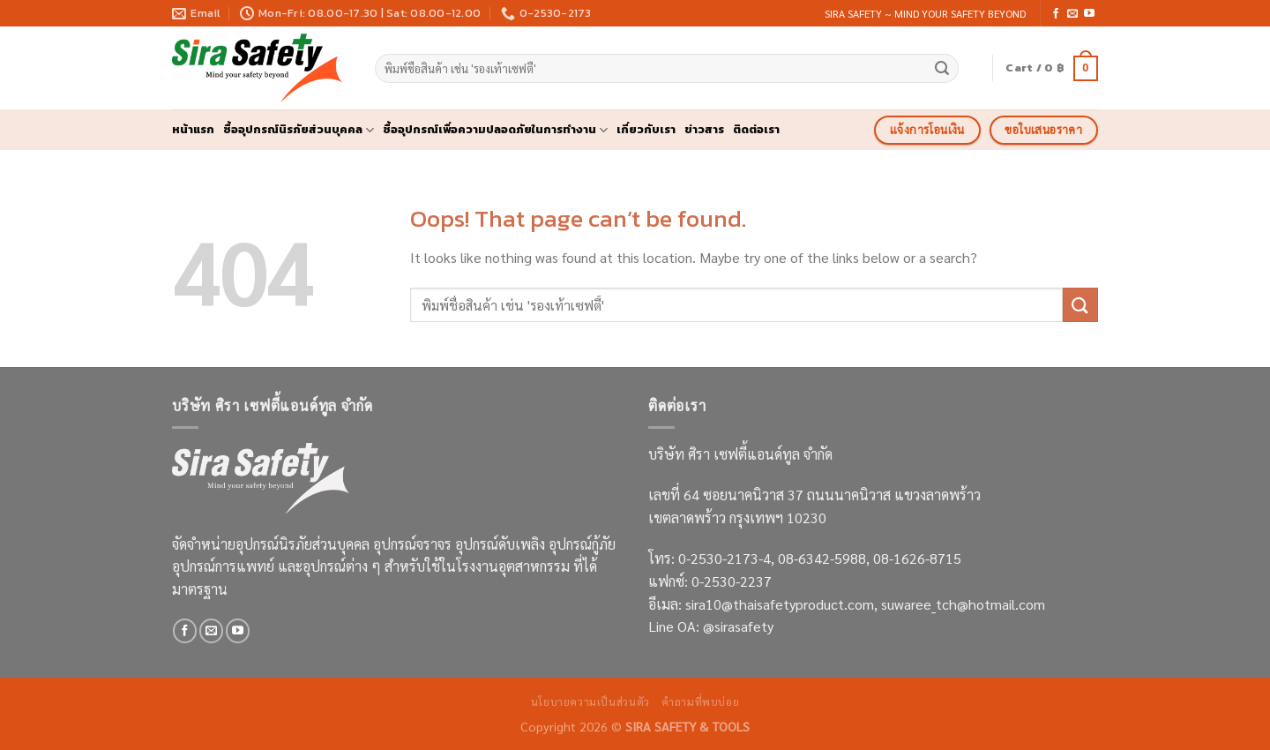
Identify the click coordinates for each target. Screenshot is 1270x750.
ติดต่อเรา (756, 129)
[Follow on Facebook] (1055, 14)
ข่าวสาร (704, 129)
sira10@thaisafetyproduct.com (779, 604)
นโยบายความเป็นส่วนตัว (590, 701)
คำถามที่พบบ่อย (700, 701)
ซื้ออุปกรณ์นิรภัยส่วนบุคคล (298, 130)
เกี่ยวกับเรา (646, 129)
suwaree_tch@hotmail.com (963, 604)
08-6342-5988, (825, 558)
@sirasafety (738, 626)
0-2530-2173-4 (724, 558)
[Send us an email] (1072, 14)
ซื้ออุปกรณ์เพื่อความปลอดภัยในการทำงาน (495, 130)
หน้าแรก (193, 129)
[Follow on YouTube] (1089, 14)
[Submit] (943, 69)
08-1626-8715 (917, 558)
